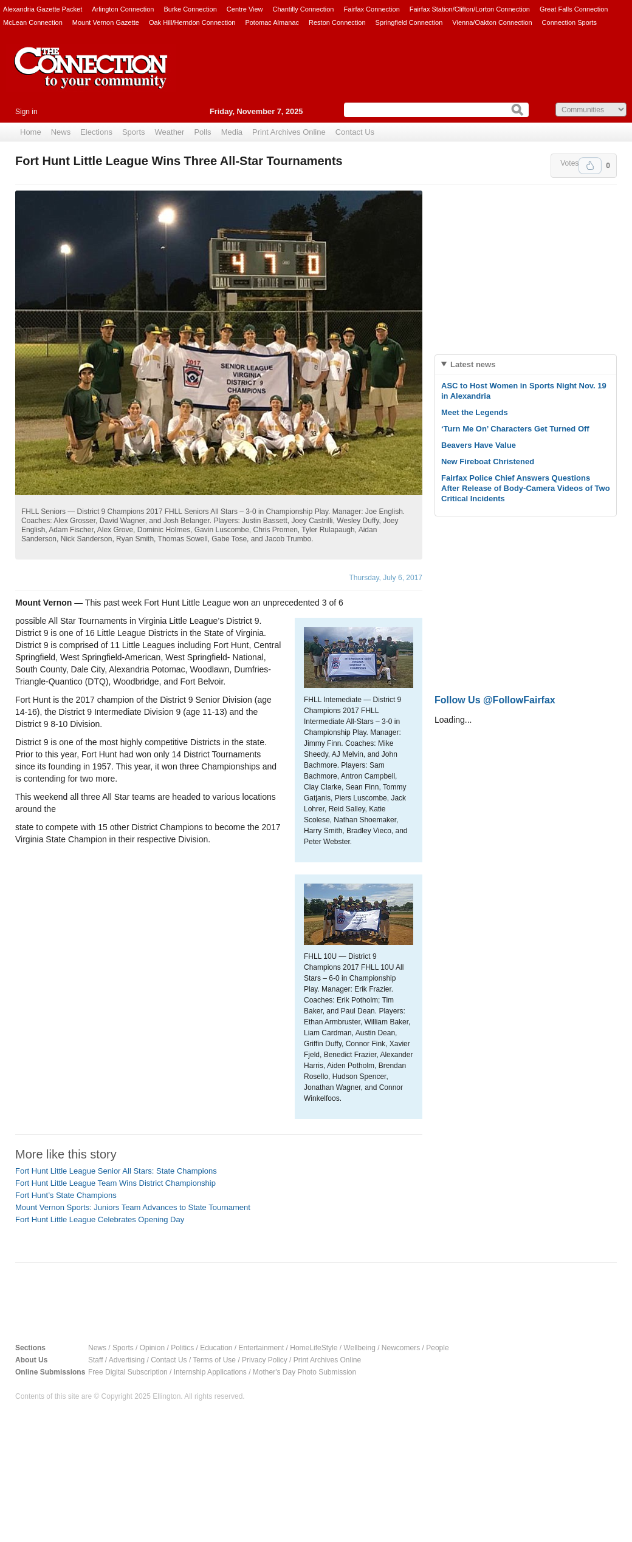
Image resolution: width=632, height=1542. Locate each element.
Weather (170, 132)
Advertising (127, 1360)
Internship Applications (210, 1372)
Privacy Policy (264, 1360)
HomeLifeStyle (313, 1348)
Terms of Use (214, 1360)
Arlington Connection (123, 9)
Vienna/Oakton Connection (492, 22)
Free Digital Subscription (128, 1372)
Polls (202, 132)
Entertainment (261, 1348)
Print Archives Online (289, 132)
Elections (96, 132)
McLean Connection (33, 22)
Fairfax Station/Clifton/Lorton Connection (470, 9)
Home (30, 132)
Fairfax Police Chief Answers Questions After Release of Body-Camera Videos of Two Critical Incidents (525, 488)
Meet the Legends (474, 412)
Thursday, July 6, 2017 (385, 577)
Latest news (472, 364)
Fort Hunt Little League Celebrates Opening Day (99, 1219)
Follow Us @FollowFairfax (494, 700)
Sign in (26, 111)
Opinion (152, 1348)
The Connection (91, 77)
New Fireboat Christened (487, 461)
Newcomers (401, 1348)
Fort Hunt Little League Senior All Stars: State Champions (116, 1170)
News (61, 132)
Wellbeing (359, 1348)
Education (216, 1348)
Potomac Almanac (272, 22)
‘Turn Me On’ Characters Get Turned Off (515, 428)
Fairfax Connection (371, 9)
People (437, 1348)
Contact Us (354, 132)
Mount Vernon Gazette (105, 22)
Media (231, 132)
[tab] (525, 364)
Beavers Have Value (478, 445)
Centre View (245, 9)
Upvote (590, 165)
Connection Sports (569, 22)
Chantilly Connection (303, 9)
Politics (182, 1348)
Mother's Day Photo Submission (304, 1372)
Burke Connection (189, 9)
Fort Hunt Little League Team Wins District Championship (115, 1183)
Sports (133, 132)
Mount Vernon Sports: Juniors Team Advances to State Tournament (132, 1207)
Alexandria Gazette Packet (42, 9)
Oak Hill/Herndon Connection (192, 22)
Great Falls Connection (574, 9)
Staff (95, 1360)
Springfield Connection (409, 22)
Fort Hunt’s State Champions (66, 1195)
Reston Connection (337, 22)
